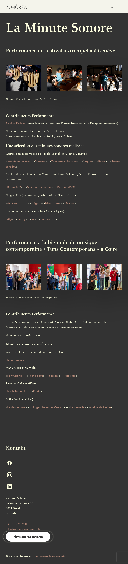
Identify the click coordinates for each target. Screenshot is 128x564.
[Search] (111, 6)
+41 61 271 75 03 (17, 524)
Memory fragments (39, 187)
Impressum (41, 556)
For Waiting (14, 375)
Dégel (35, 203)
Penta (102, 161)
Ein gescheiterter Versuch (47, 407)
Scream (54, 375)
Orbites (69, 203)
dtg (9, 219)
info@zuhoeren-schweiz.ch (23, 529)
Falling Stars (35, 375)
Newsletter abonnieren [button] (28, 536)
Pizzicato (70, 375)
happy (22, 219)
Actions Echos (16, 203)
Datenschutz (57, 556)
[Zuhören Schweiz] (16, 6)
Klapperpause (16, 360)
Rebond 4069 (66, 187)
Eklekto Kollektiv (16, 123)
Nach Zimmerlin (17, 391)
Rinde (36, 391)
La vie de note (16, 407)
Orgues (87, 161)
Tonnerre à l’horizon (64, 161)
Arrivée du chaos (18, 161)
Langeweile (77, 407)
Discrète (40, 161)
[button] (120, 6)
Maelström (52, 203)
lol (33, 219)
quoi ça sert (48, 219)
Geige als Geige (100, 407)
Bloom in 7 (14, 187)
